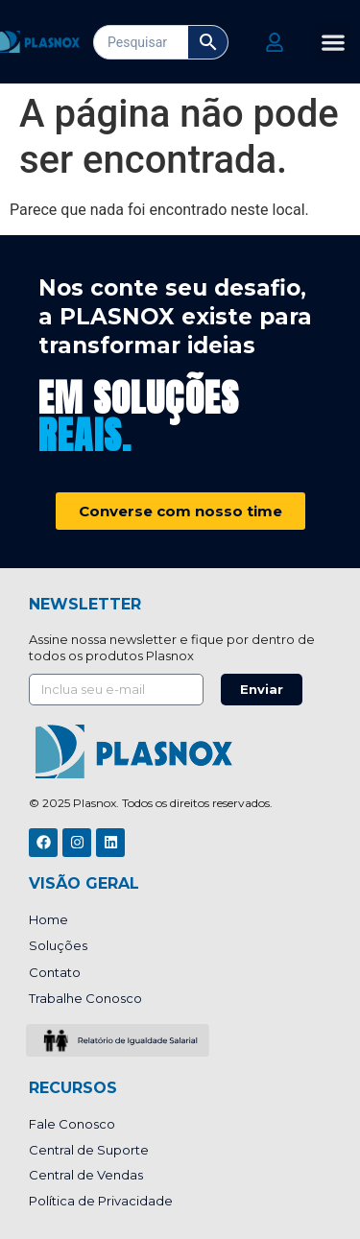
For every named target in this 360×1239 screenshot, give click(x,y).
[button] (333, 41)
